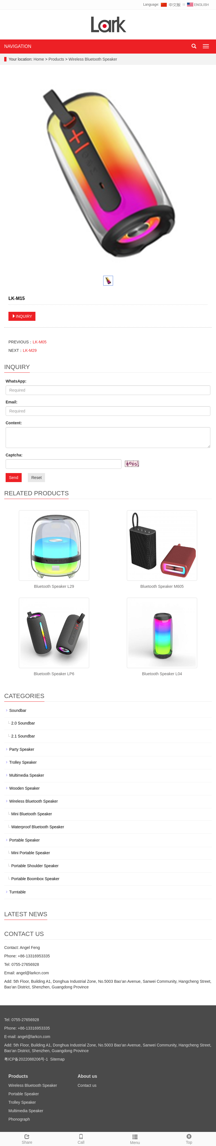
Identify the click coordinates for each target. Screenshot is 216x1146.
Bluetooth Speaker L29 (54, 586)
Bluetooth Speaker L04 (162, 674)
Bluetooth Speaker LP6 (54, 674)
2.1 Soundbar (23, 736)
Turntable (17, 892)
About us (87, 1076)
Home (38, 59)
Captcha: (14, 455)
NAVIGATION (17, 46)
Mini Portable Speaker (30, 853)
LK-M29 (30, 350)
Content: (14, 423)
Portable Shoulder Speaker (34, 866)
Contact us (87, 1085)
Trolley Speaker (23, 762)
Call (81, 1138)
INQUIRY (22, 316)
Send (13, 477)
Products (57, 59)
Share (27, 1138)
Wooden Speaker (24, 788)
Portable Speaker (24, 840)
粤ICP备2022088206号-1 (26, 1059)
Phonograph (19, 1119)
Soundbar (17, 710)
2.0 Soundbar (23, 723)
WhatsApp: (16, 381)
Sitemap (57, 1059)
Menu (135, 1138)
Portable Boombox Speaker (35, 878)
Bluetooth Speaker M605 (162, 586)
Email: (11, 402)
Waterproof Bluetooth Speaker (37, 827)
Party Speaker (21, 749)
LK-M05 (39, 342)
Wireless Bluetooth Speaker (92, 59)
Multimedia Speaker (26, 775)
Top (189, 1138)
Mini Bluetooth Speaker (31, 814)
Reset (36, 477)
